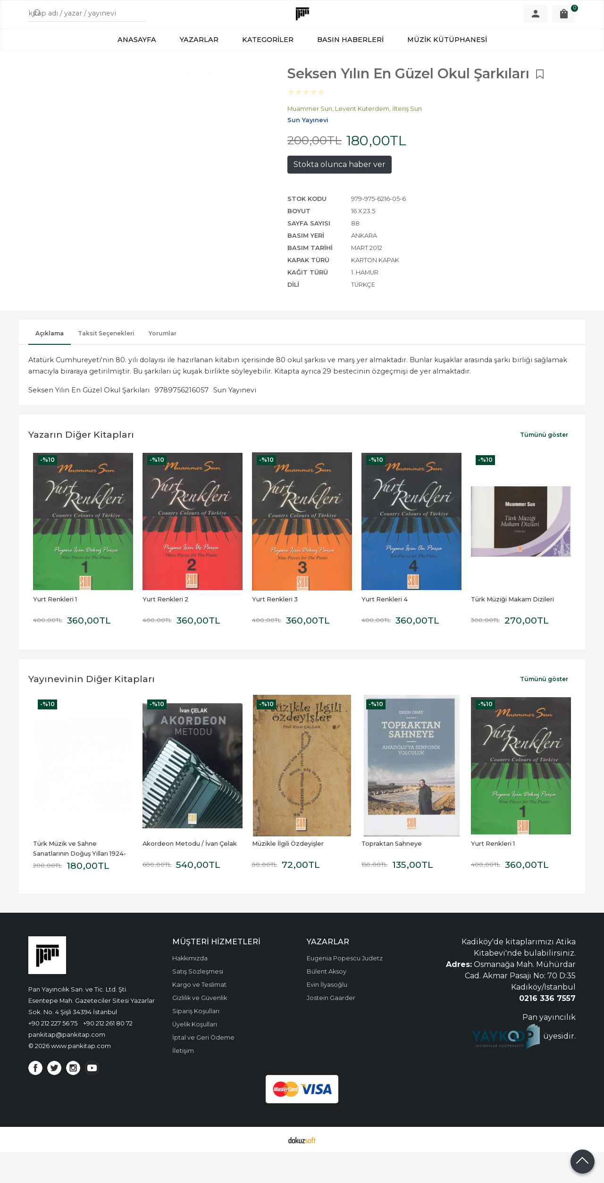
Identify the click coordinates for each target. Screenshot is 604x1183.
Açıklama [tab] (49, 363)
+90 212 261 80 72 (108, 1054)
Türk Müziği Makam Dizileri (512, 629)
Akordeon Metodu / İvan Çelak (190, 874)
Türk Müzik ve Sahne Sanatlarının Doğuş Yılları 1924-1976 (79, 884)
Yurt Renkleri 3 (275, 629)
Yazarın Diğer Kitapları (81, 465)
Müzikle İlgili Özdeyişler (288, 874)
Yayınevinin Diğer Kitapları (91, 709)
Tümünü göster (544, 465)
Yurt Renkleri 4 (384, 629)
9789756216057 (181, 421)
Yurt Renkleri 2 (165, 629)
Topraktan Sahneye (391, 874)
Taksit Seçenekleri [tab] (106, 363)
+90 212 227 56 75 (52, 1054)
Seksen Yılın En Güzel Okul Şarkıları (89, 421)
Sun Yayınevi (234, 421)
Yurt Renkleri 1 (55, 629)
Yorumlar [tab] (162, 363)
